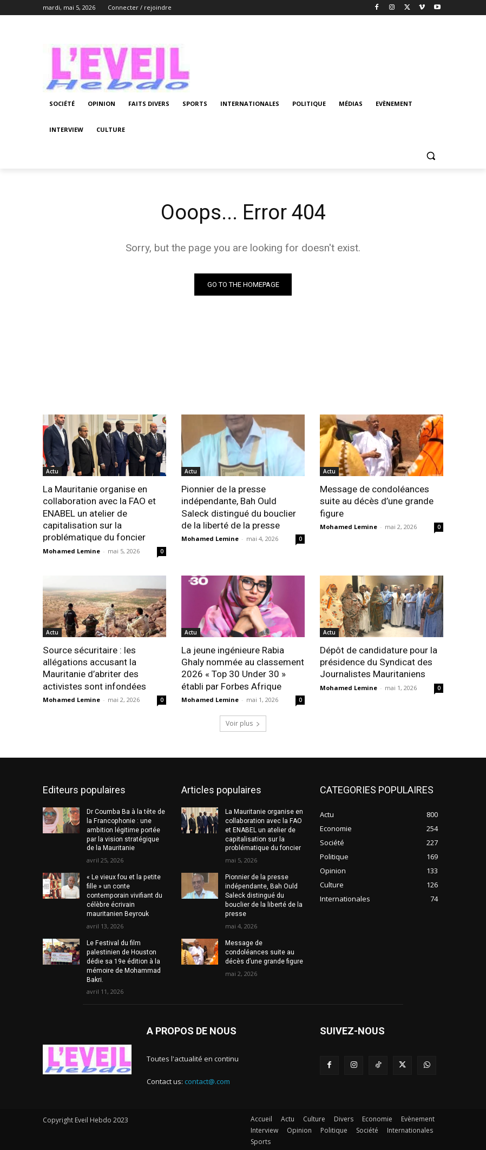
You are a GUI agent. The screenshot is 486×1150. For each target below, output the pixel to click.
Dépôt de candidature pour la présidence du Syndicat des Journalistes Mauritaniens (378, 661)
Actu (52, 471)
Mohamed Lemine (71, 550)
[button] (430, 156)
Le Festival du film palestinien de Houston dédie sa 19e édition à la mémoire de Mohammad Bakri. (124, 959)
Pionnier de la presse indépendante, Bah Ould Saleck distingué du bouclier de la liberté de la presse (238, 507)
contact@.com (207, 1080)
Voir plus (243, 722)
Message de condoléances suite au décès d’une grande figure (377, 501)
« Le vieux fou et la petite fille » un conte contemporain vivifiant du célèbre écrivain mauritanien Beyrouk (124, 894)
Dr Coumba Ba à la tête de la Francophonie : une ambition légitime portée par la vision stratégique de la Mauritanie (126, 829)
